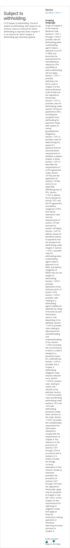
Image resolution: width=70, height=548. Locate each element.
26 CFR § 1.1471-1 (53, 12)
